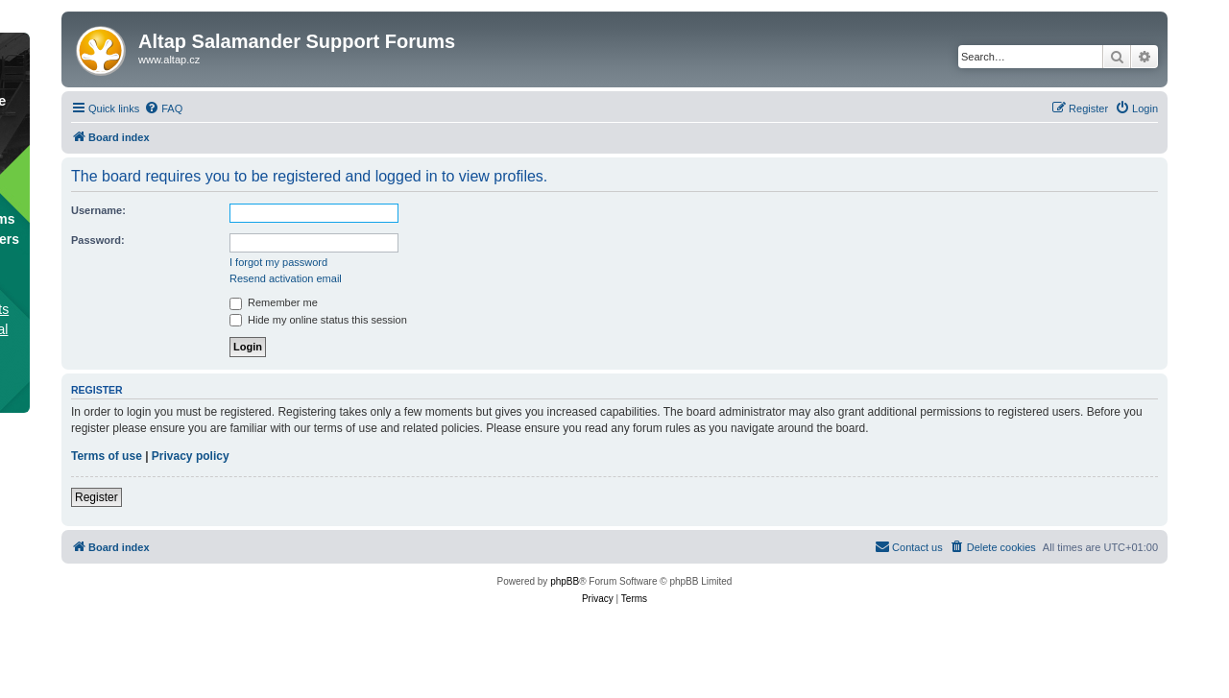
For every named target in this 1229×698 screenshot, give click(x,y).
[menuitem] (163, 108)
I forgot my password (278, 262)
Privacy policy (190, 456)
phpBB (564, 581)
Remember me (273, 302)
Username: (98, 210)
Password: (98, 240)
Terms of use (106, 456)
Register (96, 497)
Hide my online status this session (318, 319)
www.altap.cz (169, 59)
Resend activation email (285, 278)
